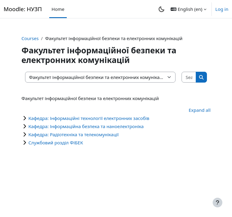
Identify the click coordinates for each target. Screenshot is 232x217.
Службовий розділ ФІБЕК (55, 143)
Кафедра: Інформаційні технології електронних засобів (88, 118)
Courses (30, 38)
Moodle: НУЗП (23, 9)
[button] (188, 9)
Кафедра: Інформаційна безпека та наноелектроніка (86, 126)
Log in (221, 9)
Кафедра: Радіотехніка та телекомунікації (73, 134)
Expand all (200, 110)
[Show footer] (217, 202)
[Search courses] (189, 77)
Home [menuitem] (58, 9)
